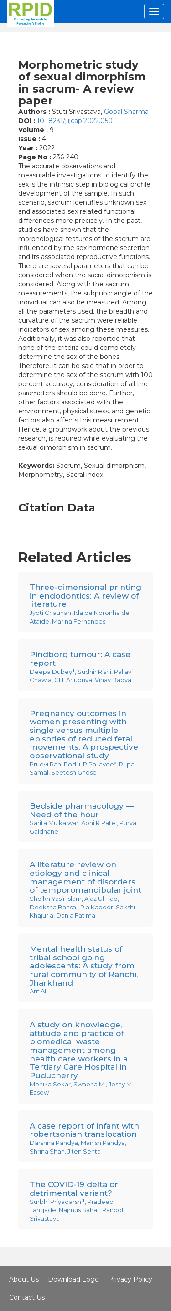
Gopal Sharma (126, 112)
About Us (24, 1279)
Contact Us (27, 1297)
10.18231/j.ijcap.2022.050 (75, 121)
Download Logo (73, 1279)
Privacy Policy (130, 1279)
